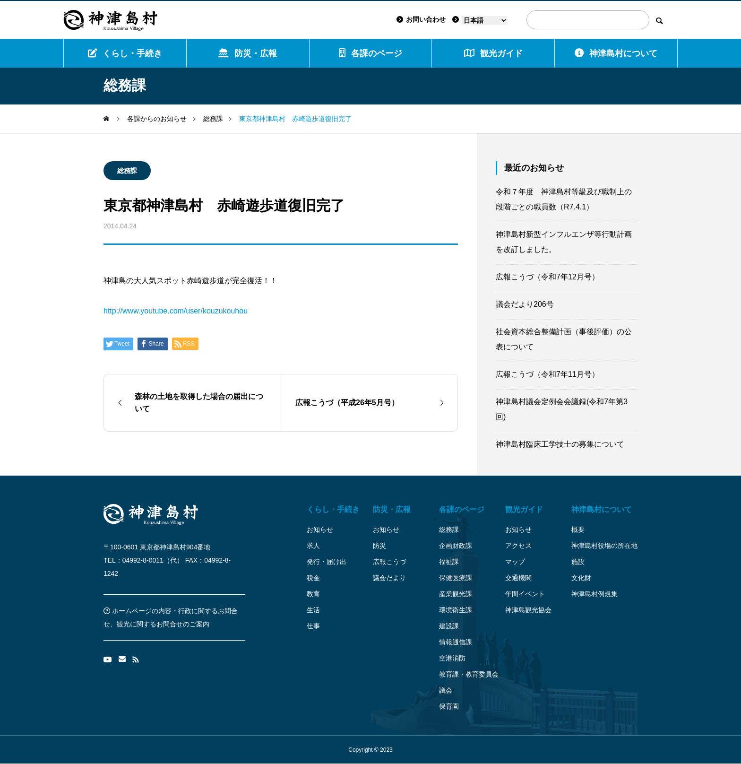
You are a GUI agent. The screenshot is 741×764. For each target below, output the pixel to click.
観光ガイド (524, 509)
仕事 (313, 626)
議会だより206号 (525, 304)
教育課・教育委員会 (469, 674)
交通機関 (518, 578)
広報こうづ (389, 561)
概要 (578, 529)
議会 (445, 690)
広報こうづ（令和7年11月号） (547, 374)
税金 (313, 578)
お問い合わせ (421, 19)
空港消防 (452, 658)
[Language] (485, 20)
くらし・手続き (125, 53)
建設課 (449, 626)
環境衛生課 (455, 610)
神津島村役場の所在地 (604, 545)
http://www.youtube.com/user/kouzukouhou (175, 311)
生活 (313, 610)
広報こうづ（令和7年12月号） (547, 277)
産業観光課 (455, 594)
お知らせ (320, 529)
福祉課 (449, 561)
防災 (379, 545)
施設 (578, 561)
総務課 (127, 170)
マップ (515, 561)
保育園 (449, 706)
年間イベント (525, 594)
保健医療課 (455, 578)
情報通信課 (455, 642)
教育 (313, 594)
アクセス (518, 545)
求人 (313, 545)
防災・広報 (247, 53)
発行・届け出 (326, 561)
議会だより (389, 578)
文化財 (581, 578)
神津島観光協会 (528, 610)
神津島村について (616, 53)
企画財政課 (455, 545)
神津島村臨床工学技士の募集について (560, 444)
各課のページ (370, 53)
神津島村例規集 (594, 594)
